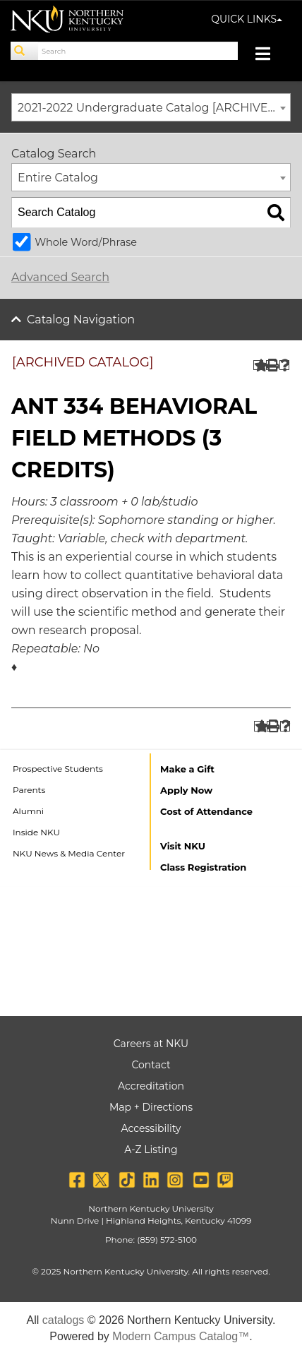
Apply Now (186, 790)
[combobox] (151, 107)
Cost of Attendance (206, 811)
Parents (29, 789)
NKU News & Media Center (69, 853)
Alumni (28, 811)
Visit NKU (182, 846)
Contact (150, 1064)
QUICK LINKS (246, 19)
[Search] (25, 51)
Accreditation (151, 1086)
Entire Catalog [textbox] (58, 177)
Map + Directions (151, 1107)
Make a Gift (187, 769)
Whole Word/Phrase (86, 242)
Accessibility (151, 1128)
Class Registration (203, 867)
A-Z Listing (150, 1149)
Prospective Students (58, 768)
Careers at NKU (151, 1043)
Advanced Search (60, 277)
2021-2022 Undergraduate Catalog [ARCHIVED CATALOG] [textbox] (154, 107)
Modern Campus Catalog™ (180, 1336)
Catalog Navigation (81, 319)
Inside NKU (36, 832)
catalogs (63, 1320)
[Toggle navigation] (269, 55)
